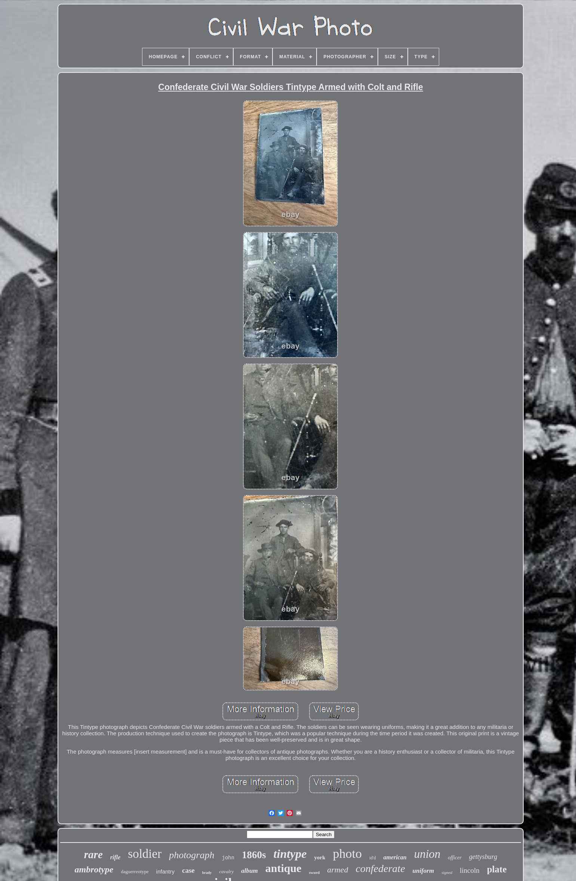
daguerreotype (134, 871)
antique (283, 868)
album (249, 870)
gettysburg (483, 856)
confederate (380, 868)
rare (93, 854)
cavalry (226, 871)
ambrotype (93, 869)
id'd (372, 857)
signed (446, 872)
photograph (191, 855)
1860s (254, 854)
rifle (115, 857)
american (394, 857)
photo (347, 853)
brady (207, 873)
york (319, 857)
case (188, 870)
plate (497, 869)
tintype (290, 853)
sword (314, 872)
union (427, 853)
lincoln (470, 870)
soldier (144, 853)
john (228, 858)
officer (455, 857)
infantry (165, 871)
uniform (423, 870)
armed (337, 869)
